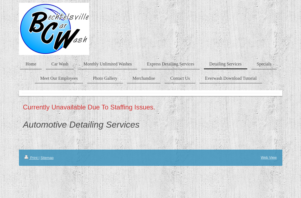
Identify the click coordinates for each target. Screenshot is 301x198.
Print (31, 158)
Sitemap (47, 158)
